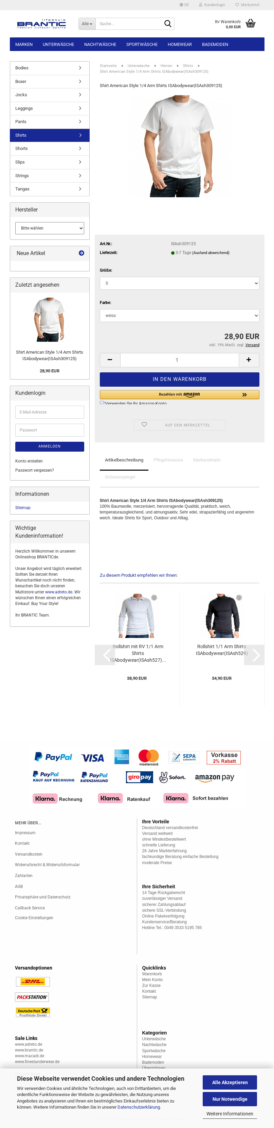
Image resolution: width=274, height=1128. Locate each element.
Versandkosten (28, 854)
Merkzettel (247, 5)
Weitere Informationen (229, 1113)
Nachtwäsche (100, 44)
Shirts (20, 135)
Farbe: (105, 302)
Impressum (25, 832)
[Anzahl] (179, 360)
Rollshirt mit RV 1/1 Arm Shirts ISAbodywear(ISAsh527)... (138, 653)
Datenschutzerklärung (138, 1107)
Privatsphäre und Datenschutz (43, 897)
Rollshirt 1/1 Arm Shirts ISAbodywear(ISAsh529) (222, 650)
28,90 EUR (49, 370)
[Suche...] (86, 24)
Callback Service (30, 908)
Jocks (21, 94)
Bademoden (215, 44)
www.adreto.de (58, 592)
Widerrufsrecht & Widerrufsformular (47, 864)
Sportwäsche (142, 44)
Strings (22, 175)
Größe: (106, 270)
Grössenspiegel (120, 476)
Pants (20, 121)
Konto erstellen (29, 461)
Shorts (21, 148)
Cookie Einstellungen (34, 917)
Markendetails (207, 459)
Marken (24, 44)
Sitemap (23, 507)
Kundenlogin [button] (212, 5)
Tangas (22, 188)
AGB (19, 886)
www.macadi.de (29, 1056)
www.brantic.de (29, 1050)
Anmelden (49, 446)
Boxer (20, 81)
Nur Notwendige (230, 1099)
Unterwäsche (58, 44)
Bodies (22, 67)
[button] (184, 5)
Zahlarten (24, 875)
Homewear (180, 44)
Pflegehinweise (168, 459)
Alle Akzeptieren (230, 1082)
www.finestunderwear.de (37, 1061)
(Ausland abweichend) (211, 253)
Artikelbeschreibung (124, 459)
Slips (20, 162)
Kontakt (22, 843)
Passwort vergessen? (34, 470)
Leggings (24, 108)
